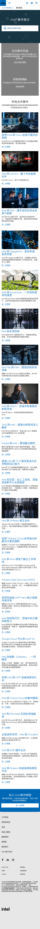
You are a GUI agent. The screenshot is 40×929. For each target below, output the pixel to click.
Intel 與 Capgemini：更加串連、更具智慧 (19, 253)
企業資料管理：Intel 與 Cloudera (20, 734)
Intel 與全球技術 (11, 331)
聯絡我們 (5, 837)
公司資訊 (5, 817)
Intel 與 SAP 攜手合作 (14, 750)
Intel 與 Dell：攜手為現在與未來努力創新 (19, 212)
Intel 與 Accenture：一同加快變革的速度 (19, 294)
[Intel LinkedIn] (8, 860)
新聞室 (4, 842)
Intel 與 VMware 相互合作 (16, 520)
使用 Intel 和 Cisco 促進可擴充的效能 (20, 136)
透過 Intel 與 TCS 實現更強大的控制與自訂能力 (19, 462)
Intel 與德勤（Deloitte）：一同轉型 (19, 658)
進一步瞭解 (6, 147)
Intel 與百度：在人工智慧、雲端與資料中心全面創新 (20, 481)
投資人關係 (6, 832)
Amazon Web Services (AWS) (18, 579)
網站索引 (5, 847)
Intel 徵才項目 (7, 852)
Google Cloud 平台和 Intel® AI (18, 638)
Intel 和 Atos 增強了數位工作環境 (19, 560)
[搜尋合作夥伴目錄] (20, 28)
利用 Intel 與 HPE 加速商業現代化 (19, 679)
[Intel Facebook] (2, 860)
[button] (20, 442)
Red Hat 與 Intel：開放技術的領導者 (19, 369)
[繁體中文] (31, 3)
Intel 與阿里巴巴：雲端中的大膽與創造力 (20, 619)
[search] (5, 28)
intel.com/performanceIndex (11, 886)
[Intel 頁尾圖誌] (6, 909)
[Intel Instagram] (13, 860)
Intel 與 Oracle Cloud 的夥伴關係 (20, 698)
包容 (3, 827)
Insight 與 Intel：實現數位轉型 (18, 443)
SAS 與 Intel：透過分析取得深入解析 (20, 426)
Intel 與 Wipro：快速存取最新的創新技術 (19, 407)
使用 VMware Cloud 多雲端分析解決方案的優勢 (19, 540)
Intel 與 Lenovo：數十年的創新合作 (19, 175)
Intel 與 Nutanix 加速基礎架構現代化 (19, 769)
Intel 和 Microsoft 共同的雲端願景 (19, 715)
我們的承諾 (6, 822)
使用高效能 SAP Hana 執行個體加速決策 (19, 599)
